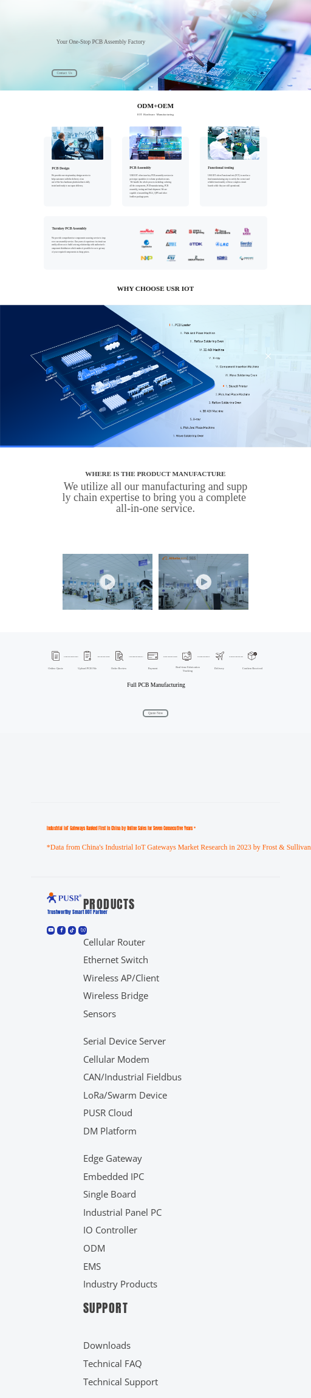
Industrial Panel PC (122, 1212)
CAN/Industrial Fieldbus (132, 1077)
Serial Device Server (124, 1041)
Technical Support (120, 1382)
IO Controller (110, 1230)
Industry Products (120, 1284)
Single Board (109, 1194)
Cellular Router (114, 942)
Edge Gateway (112, 1158)
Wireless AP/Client (121, 978)
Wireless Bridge (115, 995)
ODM (94, 1248)
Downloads (107, 1345)
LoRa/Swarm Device (125, 1095)
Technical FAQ (112, 1363)
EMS (92, 1266)
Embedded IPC (113, 1176)
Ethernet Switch (115, 959)
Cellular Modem (116, 1059)
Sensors (99, 1014)
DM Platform (110, 1131)
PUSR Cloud (107, 1112)
